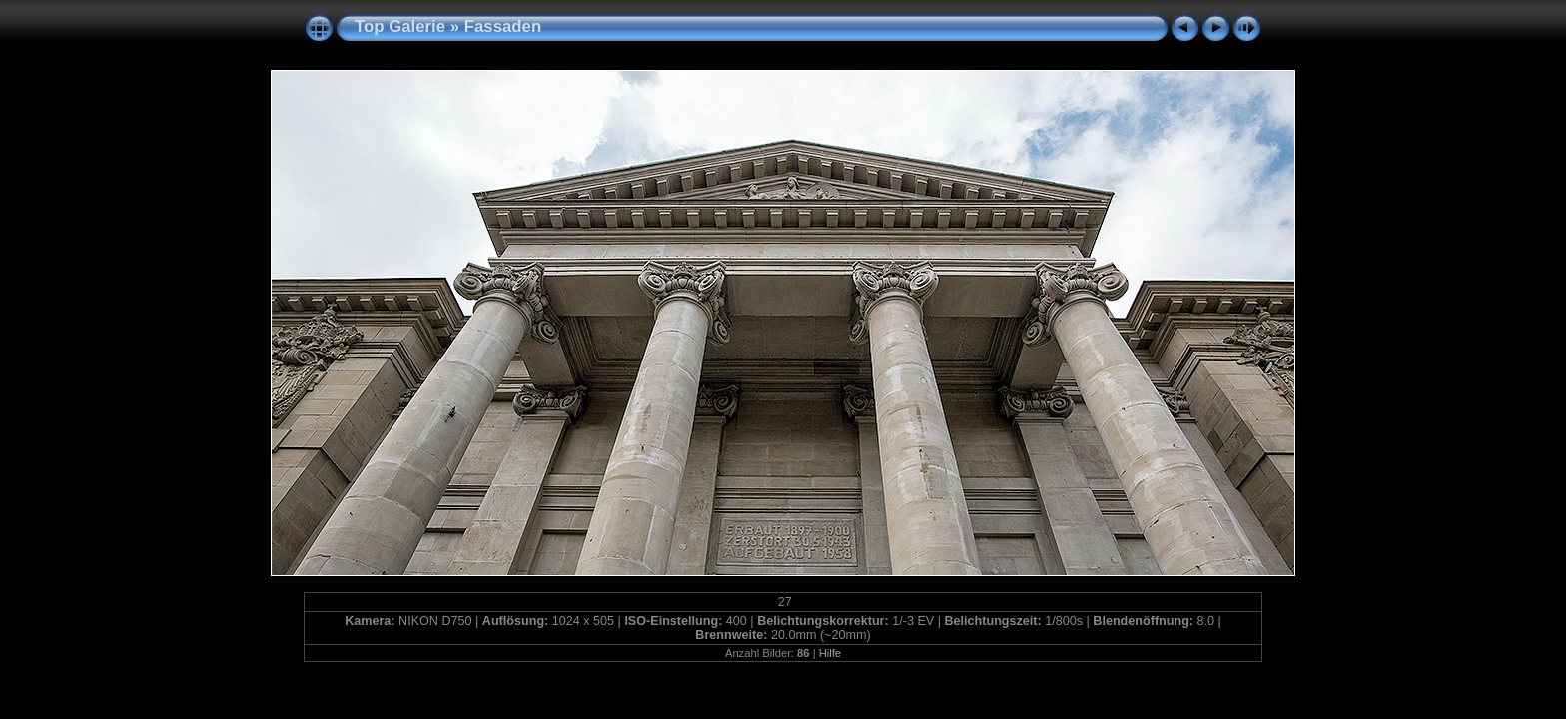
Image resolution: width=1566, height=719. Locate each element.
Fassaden (502, 26)
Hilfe (830, 653)
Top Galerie (400, 26)
